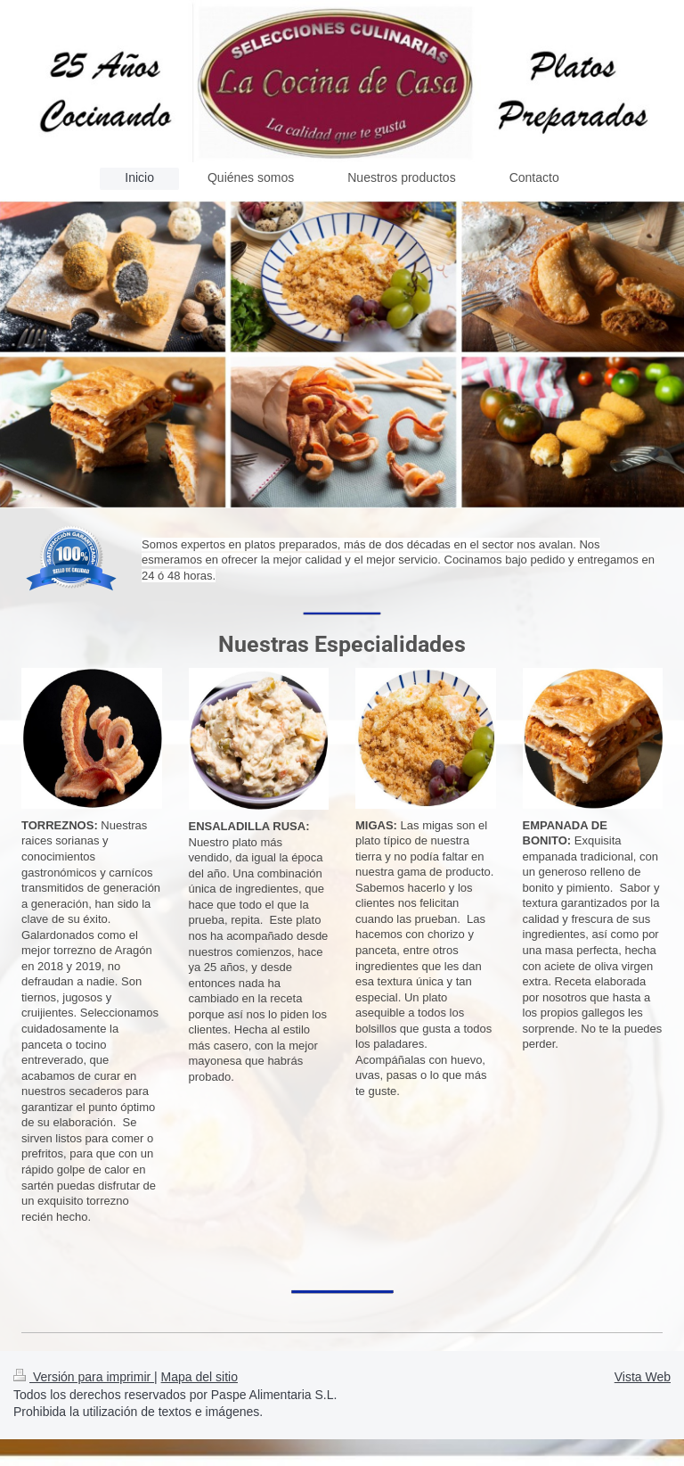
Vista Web (643, 1377)
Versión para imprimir (83, 1377)
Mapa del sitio (199, 1377)
